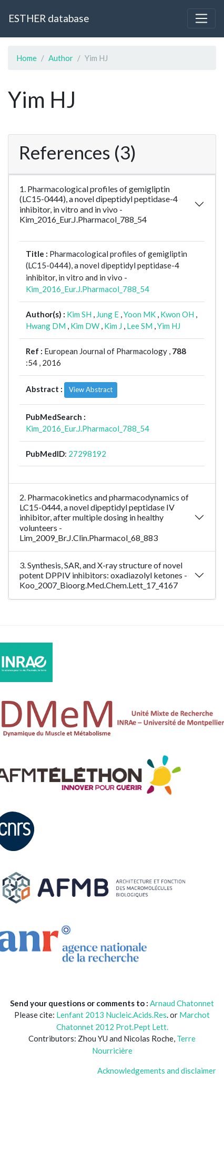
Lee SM (139, 326)
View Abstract (91, 389)
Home (26, 58)
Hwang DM (46, 326)
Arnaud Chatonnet (182, 1003)
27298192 (87, 453)
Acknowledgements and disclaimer (156, 1070)
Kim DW (84, 326)
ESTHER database (48, 18)
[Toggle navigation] (201, 18)
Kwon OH (177, 314)
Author (60, 58)
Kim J (113, 326)
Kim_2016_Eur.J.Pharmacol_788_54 (87, 289)
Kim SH (79, 314)
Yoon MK (140, 314)
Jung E (107, 314)
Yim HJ (168, 326)
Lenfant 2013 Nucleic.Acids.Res (111, 1014)
